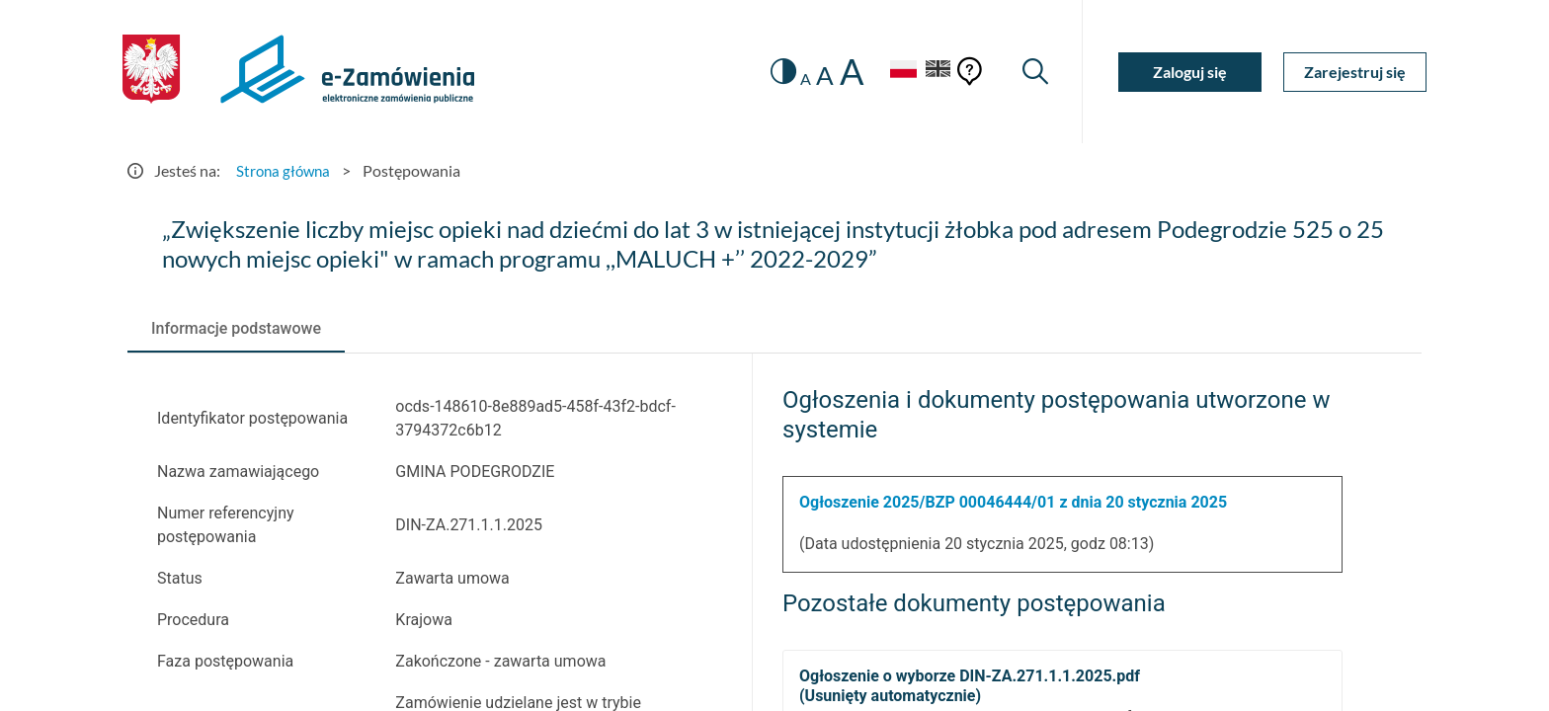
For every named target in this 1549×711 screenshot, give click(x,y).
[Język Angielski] (935, 71)
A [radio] (795, 79)
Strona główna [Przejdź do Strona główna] (285, 170)
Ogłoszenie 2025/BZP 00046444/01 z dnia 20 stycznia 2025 (1013, 502)
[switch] (772, 71)
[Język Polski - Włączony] (893, 71)
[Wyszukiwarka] (1034, 71)
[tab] (236, 329)
